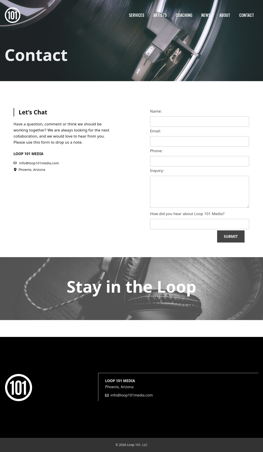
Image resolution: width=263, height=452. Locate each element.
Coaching (184, 15)
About (224, 15)
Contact (246, 15)
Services (136, 15)
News (205, 15)
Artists (160, 15)
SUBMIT (231, 236)
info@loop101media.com (131, 395)
